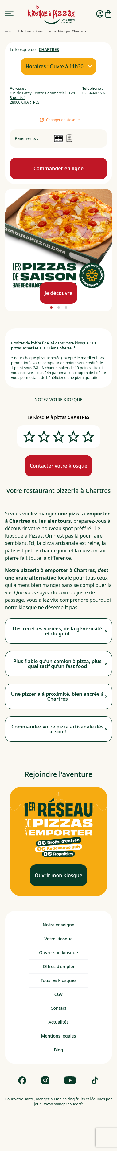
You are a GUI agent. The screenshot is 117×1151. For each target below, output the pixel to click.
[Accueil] (10, 31)
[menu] (9, 13)
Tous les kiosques (58, 980)
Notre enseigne (58, 925)
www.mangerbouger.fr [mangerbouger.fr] (63, 1104)
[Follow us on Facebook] (22, 1080)
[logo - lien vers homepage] (51, 14)
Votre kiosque (58, 939)
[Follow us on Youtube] (70, 1080)
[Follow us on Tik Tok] (95, 1080)
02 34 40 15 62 (94, 93)
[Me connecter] (99, 14)
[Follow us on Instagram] (45, 1080)
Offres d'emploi (58, 966)
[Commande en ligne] (58, 168)
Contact (59, 1008)
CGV (58, 994)
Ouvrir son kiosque (58, 952)
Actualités (59, 1022)
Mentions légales (58, 1036)
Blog (58, 1050)
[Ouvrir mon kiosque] (58, 875)
